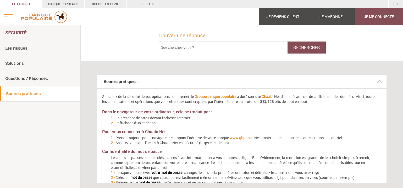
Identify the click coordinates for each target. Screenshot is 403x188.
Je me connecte (379, 16)
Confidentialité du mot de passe (132, 151)
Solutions (14, 63)
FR (395, 4)
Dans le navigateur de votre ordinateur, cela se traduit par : (157, 112)
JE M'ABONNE (331, 16)
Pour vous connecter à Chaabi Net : (135, 131)
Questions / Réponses (26, 79)
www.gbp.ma (241, 137)
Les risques (16, 48)
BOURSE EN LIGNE (105, 4)
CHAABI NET (21, 4)
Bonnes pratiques (23, 94)
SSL (263, 101)
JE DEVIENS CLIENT (282, 16)
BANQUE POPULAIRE (63, 4)
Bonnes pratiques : (121, 81)
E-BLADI (147, 4)
